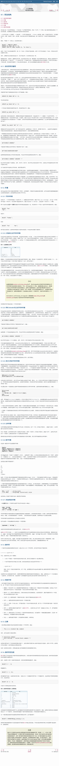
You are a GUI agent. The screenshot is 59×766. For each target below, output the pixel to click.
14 (22, 1)
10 (13, 1)
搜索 (54, 1)
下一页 (56, 10)
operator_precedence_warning (43, 753)
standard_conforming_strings (20, 288)
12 (18, 1)
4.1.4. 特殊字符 (4, 23)
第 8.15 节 (38, 606)
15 (24, 1)
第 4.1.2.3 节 (41, 269)
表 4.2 (2, 665)
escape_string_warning (38, 299)
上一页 (2, 10)
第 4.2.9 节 (27, 537)
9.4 (6, 1)
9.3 (4, 1)
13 (20, 1)
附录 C (10, 75)
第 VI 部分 (43, 63)
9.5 (9, 1)
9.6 (11, 1)
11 (16, 1)
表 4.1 (10, 245)
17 (29, 1)
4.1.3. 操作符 (4, 22)
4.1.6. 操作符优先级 (5, 27)
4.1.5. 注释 (3, 25)
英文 (57, 1)
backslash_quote (10, 301)
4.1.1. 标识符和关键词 (6, 18)
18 (31, 1)
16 (26, 1)
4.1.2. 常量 (3, 20)
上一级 (8, 10)
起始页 (50, 10)
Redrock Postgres (47, 1)
